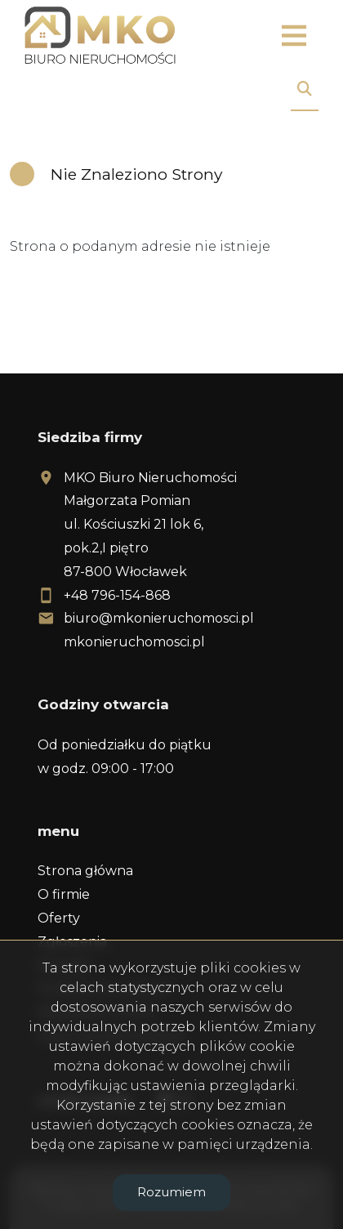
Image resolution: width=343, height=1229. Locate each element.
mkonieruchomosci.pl (134, 642)
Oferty (59, 918)
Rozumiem (171, 1192)
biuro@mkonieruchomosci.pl (159, 618)
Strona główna (85, 870)
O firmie (64, 894)
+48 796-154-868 (117, 595)
